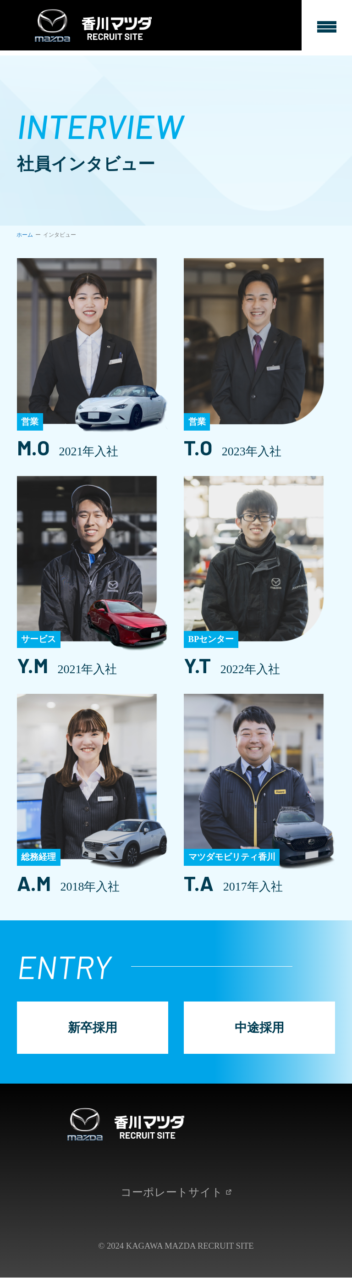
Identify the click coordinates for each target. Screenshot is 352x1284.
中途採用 (259, 1030)
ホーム (24, 235)
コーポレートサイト (176, 1198)
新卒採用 (92, 1030)
